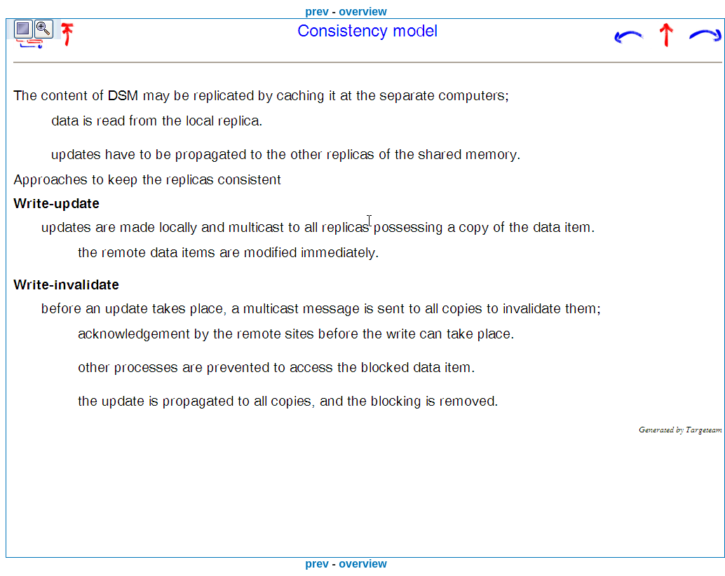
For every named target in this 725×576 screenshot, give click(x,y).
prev (317, 12)
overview (362, 12)
